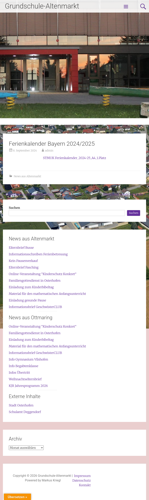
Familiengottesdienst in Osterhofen (34, 280)
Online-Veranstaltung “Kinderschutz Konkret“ (42, 274)
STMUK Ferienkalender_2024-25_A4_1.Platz (74, 158)
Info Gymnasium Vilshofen (28, 359)
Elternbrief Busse (21, 248)
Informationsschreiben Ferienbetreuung (38, 254)
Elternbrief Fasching (23, 267)
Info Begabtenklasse (23, 366)
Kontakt (85, 485)
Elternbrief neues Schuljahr (124, 194)
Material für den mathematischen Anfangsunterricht (47, 294)
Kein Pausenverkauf (23, 261)
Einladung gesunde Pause (27, 300)
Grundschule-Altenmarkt (42, 6)
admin (49, 150)
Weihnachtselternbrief (25, 379)
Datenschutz (81, 480)
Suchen (14, 208)
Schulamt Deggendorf (25, 412)
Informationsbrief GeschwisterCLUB (35, 307)
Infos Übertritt (19, 372)
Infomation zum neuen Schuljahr (28, 194)
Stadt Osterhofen (21, 405)
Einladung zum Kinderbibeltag (31, 287)
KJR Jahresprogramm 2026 (28, 386)
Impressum (82, 476)
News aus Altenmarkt (27, 176)
